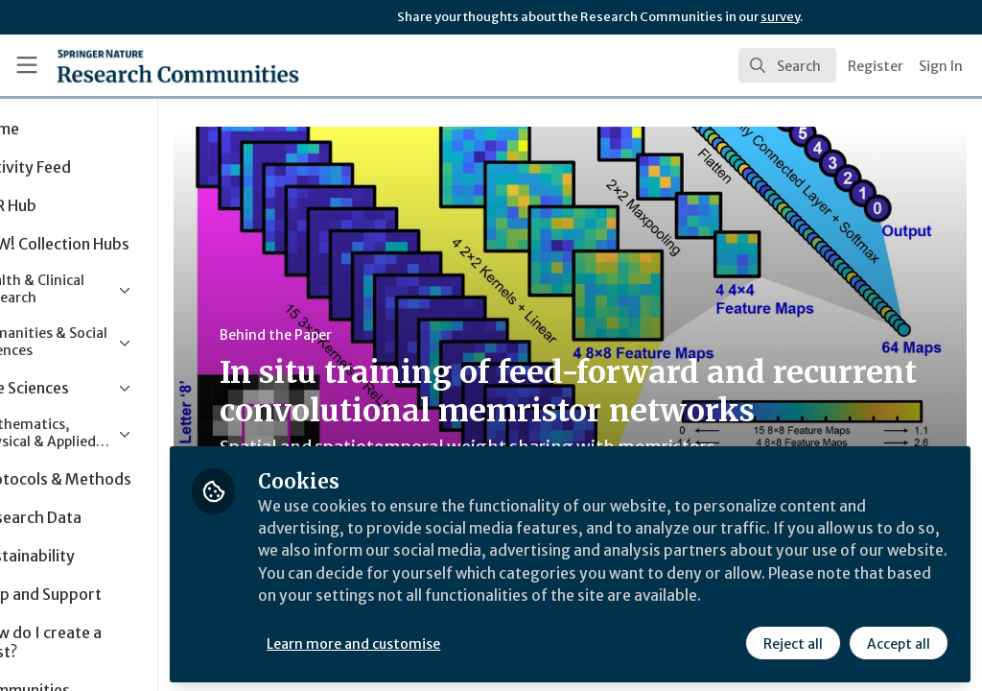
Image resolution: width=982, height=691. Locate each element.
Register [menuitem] (875, 66)
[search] (787, 65)
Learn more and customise (441, 640)
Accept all (897, 640)
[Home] (144, 65)
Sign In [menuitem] (941, 66)
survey (780, 17)
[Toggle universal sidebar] (27, 65)
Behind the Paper (363, 335)
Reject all (792, 640)
